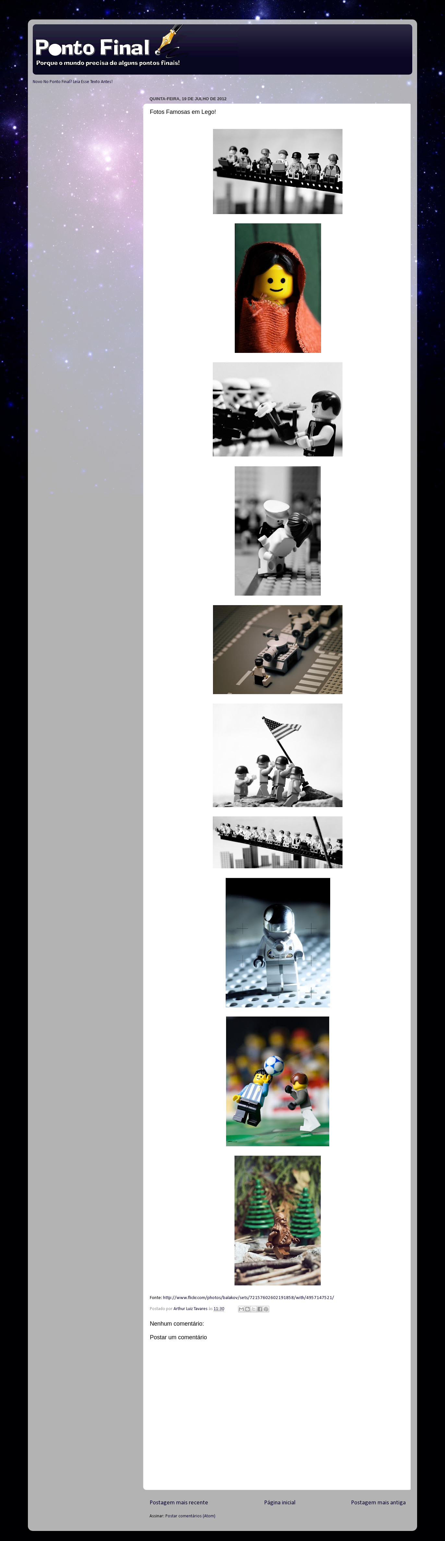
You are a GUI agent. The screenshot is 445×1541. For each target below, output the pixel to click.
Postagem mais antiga (378, 1503)
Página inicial (279, 1503)
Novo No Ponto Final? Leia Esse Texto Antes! (73, 82)
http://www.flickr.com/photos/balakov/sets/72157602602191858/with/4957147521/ (248, 1297)
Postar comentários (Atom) (190, 1516)
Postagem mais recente (179, 1503)
